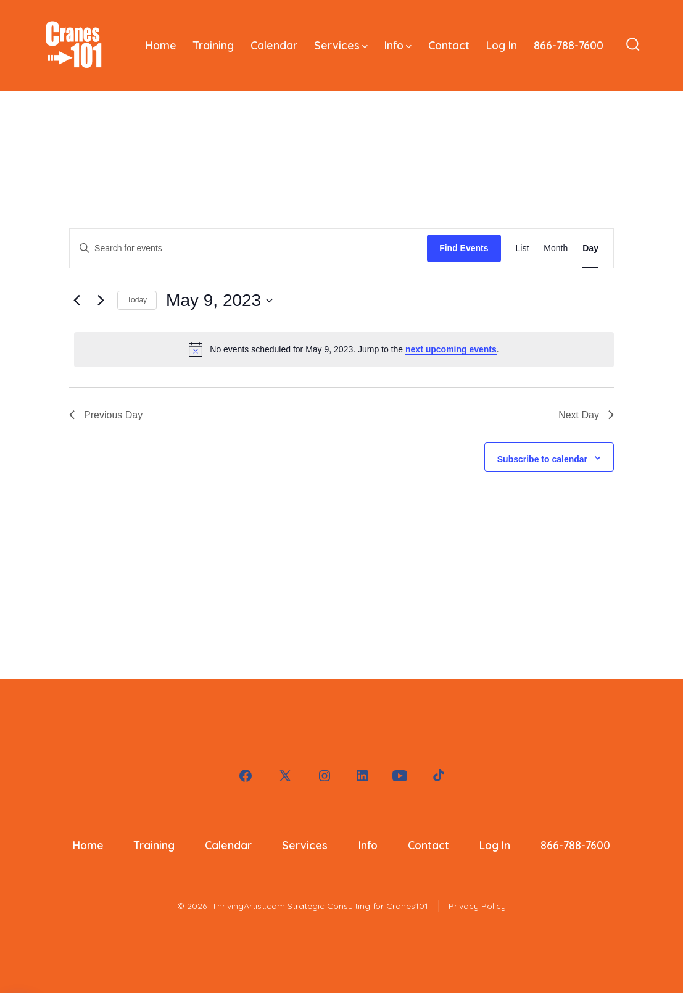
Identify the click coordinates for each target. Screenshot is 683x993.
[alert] (344, 349)
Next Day (586, 415)
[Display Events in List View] (522, 248)
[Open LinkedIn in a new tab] (362, 775)
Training (213, 45)
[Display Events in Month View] (556, 248)
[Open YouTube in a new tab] (400, 775)
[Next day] (100, 300)
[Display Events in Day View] (590, 248)
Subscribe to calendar (542, 459)
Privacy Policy (477, 906)
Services (341, 45)
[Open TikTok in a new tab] (437, 775)
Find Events (463, 248)
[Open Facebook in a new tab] (245, 775)
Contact (449, 45)
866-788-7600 (568, 45)
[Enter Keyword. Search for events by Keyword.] (248, 248)
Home (161, 45)
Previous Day (106, 415)
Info (398, 45)
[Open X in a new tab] (285, 775)
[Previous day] (76, 300)
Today (137, 300)
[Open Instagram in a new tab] (324, 775)
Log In (501, 45)
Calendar (273, 45)
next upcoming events (451, 349)
